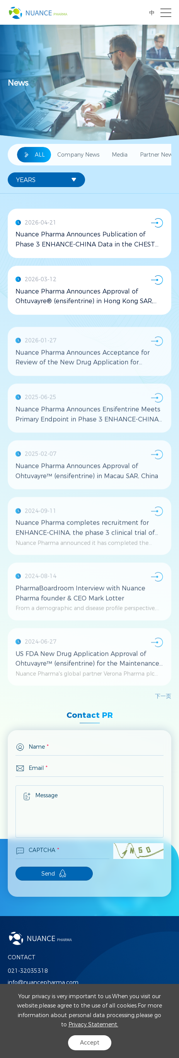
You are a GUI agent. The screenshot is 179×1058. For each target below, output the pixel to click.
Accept (89, 1042)
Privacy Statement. (93, 1024)
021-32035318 (28, 970)
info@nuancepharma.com (43, 982)
